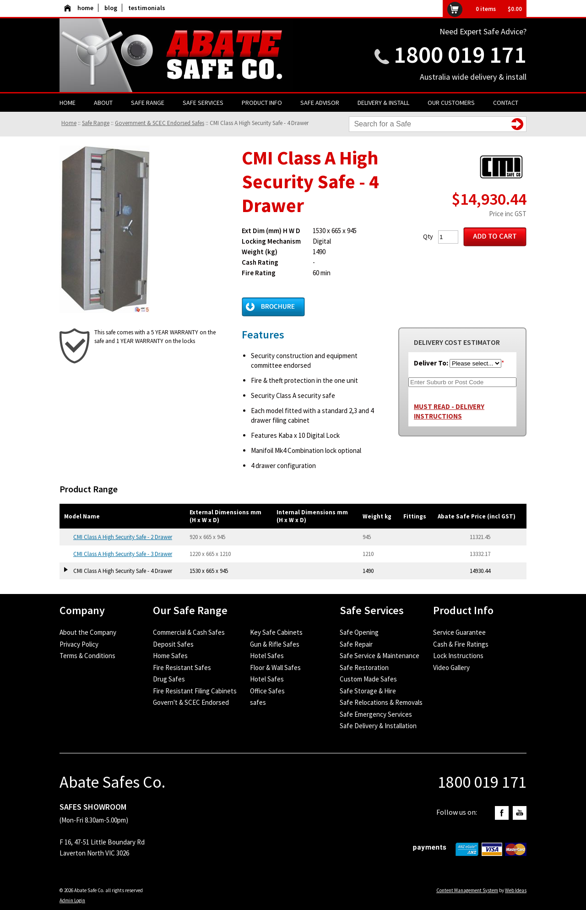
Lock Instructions (458, 655)
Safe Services (203, 102)
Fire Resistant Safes (182, 667)
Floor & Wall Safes (275, 667)
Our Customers (451, 102)
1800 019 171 (460, 54)
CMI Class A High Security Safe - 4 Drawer (259, 123)
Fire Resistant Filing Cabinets (195, 691)
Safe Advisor (319, 102)
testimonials (146, 8)
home (78, 8)
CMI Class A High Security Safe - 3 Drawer (122, 554)
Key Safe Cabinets (276, 632)
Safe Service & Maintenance (379, 655)
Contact (505, 102)
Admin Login (72, 900)
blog (110, 8)
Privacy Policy (79, 644)
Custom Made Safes (368, 679)
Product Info (262, 102)
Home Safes (170, 655)
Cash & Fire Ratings (460, 644)
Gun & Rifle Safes (274, 644)
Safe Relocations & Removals (381, 702)
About (103, 102)
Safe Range (147, 102)
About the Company (88, 632)
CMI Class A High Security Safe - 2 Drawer (122, 537)
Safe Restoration (364, 667)
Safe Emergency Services (376, 714)
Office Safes (267, 691)
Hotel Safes (267, 655)
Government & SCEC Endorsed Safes (159, 123)
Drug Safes (169, 679)
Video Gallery (451, 667)
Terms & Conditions (87, 655)
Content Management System (467, 890)
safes (258, 702)
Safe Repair (356, 644)
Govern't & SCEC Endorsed (191, 702)
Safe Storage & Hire (368, 691)
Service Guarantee (459, 632)
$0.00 (515, 9)
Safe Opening (359, 632)
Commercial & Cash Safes (189, 632)
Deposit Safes (173, 644)
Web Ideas (515, 890)
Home (68, 102)
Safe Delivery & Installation (378, 725)
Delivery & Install (383, 102)
